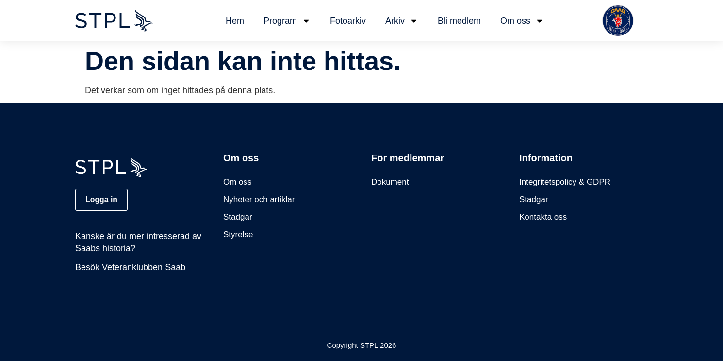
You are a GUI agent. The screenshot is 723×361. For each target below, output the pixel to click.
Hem (235, 21)
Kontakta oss (543, 217)
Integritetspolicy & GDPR (564, 182)
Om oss (522, 21)
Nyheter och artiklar (259, 199)
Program (287, 21)
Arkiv (401, 21)
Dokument (390, 182)
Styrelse (238, 234)
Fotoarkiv (348, 21)
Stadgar (237, 217)
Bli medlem (459, 21)
